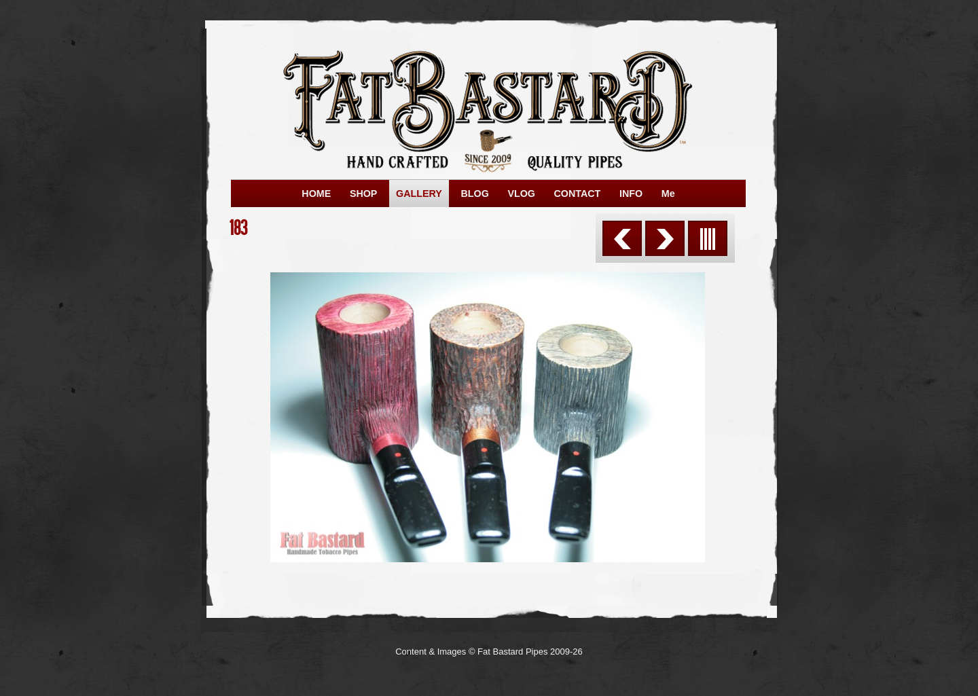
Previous (622, 238)
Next (665, 238)
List (708, 238)
